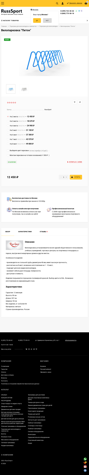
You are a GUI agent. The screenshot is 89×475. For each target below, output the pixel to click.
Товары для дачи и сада (36, 402)
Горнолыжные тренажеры (36, 408)
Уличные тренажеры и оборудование (13, 426)
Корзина (43, 366)
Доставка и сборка (7, 375)
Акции (30, 443)
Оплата (3, 372)
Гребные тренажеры (34, 423)
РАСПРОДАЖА (6, 401)
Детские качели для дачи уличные (12, 419)
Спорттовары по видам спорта (11, 403)
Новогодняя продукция (35, 411)
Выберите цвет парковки (18, 150)
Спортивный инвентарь (36, 440)
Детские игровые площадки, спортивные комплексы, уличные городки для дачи (12, 414)
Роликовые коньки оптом (36, 417)
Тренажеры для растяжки (36, 395)
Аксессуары (32, 434)
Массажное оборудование (10, 440)
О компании (5, 366)
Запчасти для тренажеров (36, 420)
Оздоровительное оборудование (39, 437)
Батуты (3, 434)
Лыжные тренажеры (34, 428)
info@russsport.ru (70, 340)
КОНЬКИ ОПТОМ (6, 398)
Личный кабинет (45, 369)
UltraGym (4, 395)
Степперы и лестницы (35, 426)
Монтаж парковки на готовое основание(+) (28, 155)
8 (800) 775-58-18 (67, 13)
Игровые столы (6, 437)
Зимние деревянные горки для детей (40, 405)
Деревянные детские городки (11, 409)
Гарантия (4, 369)
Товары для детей (34, 414)
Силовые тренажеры (8, 442)
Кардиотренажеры (7, 445)
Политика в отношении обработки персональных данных (20, 384)
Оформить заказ (45, 372)
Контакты (4, 381)
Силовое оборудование (35, 431)
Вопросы (4, 378)
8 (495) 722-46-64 (67, 11)
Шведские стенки (6, 406)
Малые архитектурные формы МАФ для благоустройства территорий (13, 422)
